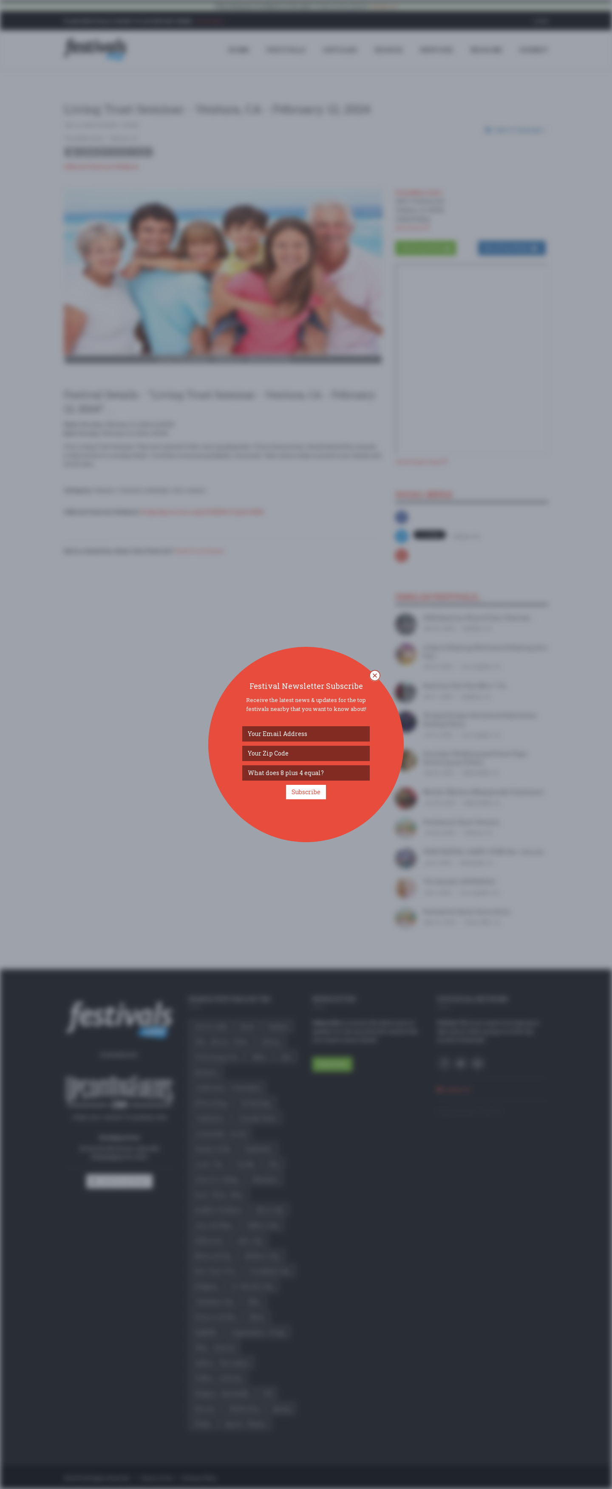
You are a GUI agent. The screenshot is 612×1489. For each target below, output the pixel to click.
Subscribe (306, 792)
